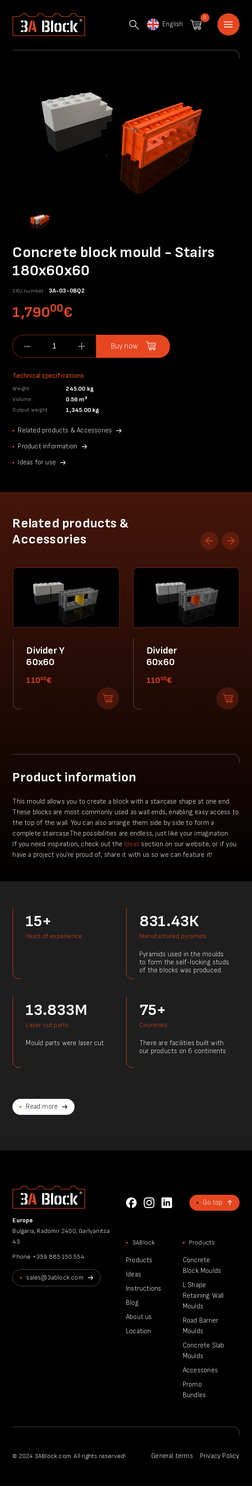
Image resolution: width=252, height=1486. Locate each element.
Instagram (149, 1202)
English (164, 24)
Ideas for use (37, 462)
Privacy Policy (220, 1456)
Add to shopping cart (108, 698)
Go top (212, 1202)
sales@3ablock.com (54, 1277)
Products (139, 1260)
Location (138, 1331)
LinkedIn (166, 1202)
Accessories (200, 1370)
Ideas (131, 844)
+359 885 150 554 (58, 1256)
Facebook (131, 1202)
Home (228, 24)
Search (134, 25)
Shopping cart (195, 25)
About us (139, 1317)
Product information (47, 446)
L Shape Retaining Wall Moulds (203, 1296)
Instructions (143, 1288)
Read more (42, 1106)
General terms (172, 1456)
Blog (132, 1303)
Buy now (124, 346)
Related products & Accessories (65, 430)
